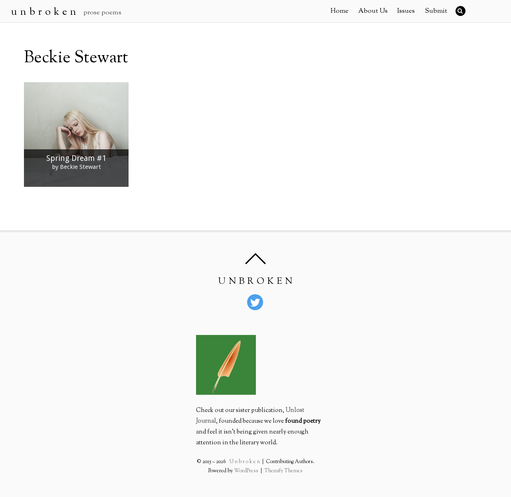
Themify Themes (283, 471)
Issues (406, 11)
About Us (373, 11)
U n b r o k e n (245, 461)
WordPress (246, 471)
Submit (436, 11)
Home (340, 11)
